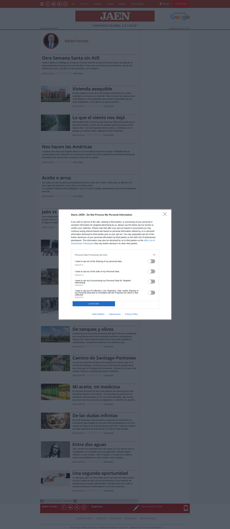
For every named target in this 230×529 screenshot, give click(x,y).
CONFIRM (93, 304)
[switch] (151, 261)
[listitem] (115, 254)
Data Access (115, 314)
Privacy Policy (131, 314)
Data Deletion (98, 314)
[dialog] (115, 264)
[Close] (166, 215)
